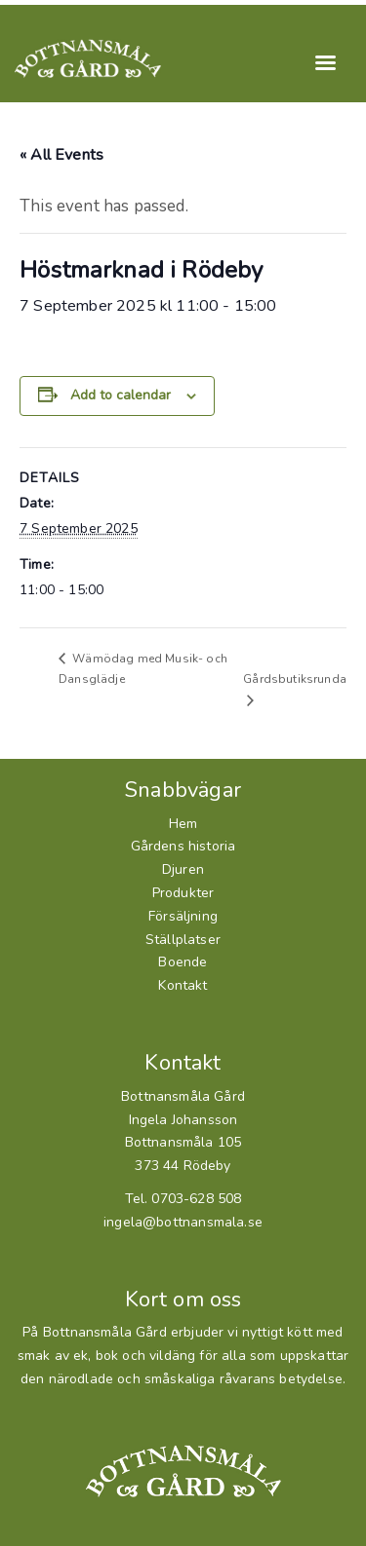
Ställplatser (183, 939)
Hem (183, 823)
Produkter (183, 893)
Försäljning (183, 916)
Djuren (183, 869)
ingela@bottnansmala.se (183, 1222)
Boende (182, 962)
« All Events (61, 155)
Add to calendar (120, 395)
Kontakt (182, 985)
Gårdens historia (183, 846)
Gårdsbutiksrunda (294, 679)
